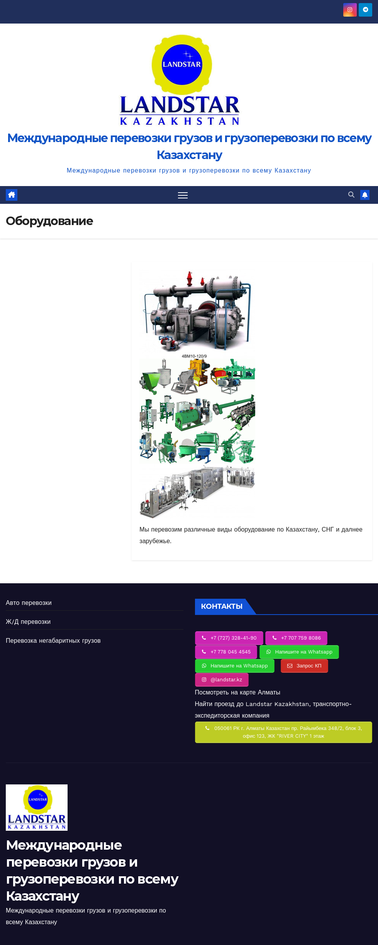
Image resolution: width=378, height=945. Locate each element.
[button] (351, 194)
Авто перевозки (29, 602)
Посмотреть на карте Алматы (238, 692)
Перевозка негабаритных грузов (53, 640)
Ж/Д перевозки (28, 621)
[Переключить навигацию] (182, 195)
